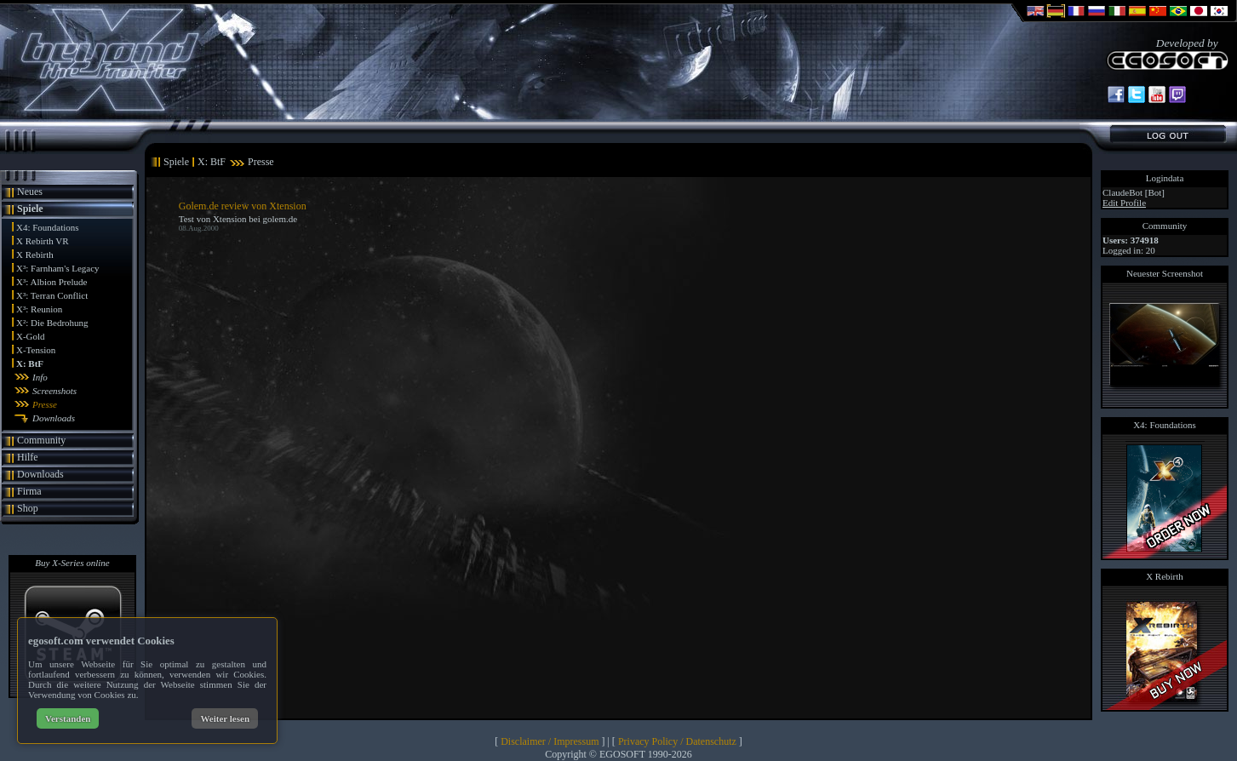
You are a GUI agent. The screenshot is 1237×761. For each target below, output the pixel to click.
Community (41, 440)
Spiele (30, 209)
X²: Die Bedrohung (52, 323)
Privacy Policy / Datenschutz (677, 741)
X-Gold (30, 336)
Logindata (1165, 178)
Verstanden (67, 718)
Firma (29, 491)
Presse (44, 404)
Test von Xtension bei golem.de (238, 219)
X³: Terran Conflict (52, 295)
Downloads (53, 418)
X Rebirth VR (42, 241)
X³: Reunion (39, 309)
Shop (27, 508)
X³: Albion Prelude (51, 282)
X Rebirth (35, 254)
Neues (30, 191)
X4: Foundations (47, 227)
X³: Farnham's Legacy (58, 268)
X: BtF (29, 363)
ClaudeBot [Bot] (1133, 192)
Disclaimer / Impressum (549, 741)
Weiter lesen (224, 718)
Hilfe (27, 457)
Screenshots (54, 391)
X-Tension (35, 350)
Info (40, 377)
